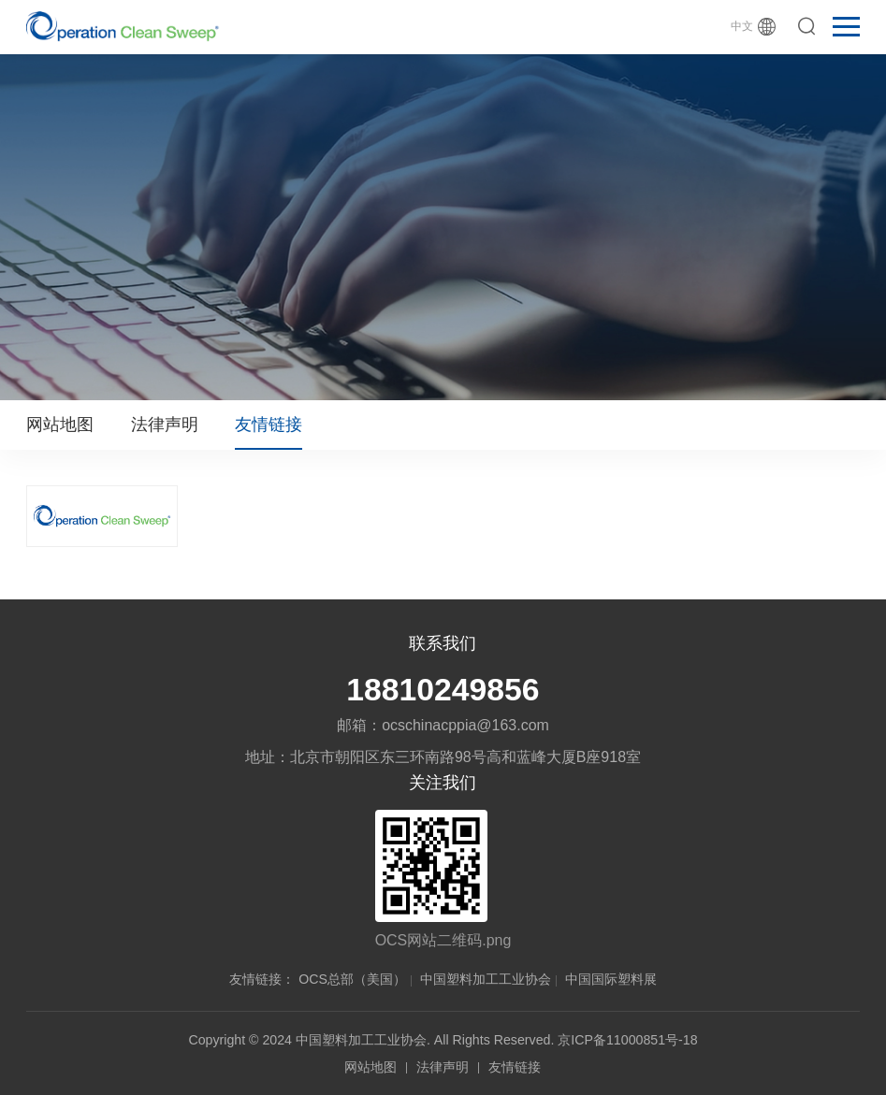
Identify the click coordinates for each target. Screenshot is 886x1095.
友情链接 (268, 424)
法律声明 (164, 424)
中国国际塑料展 (611, 979)
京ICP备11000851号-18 (627, 1039)
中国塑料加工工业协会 (485, 979)
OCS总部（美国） (352, 979)
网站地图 (60, 424)
